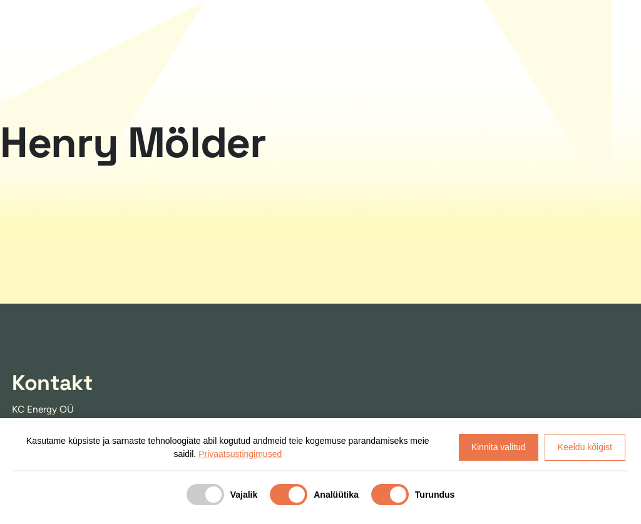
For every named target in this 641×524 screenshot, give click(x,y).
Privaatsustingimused (240, 454)
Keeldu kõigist (585, 447)
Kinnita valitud (498, 447)
